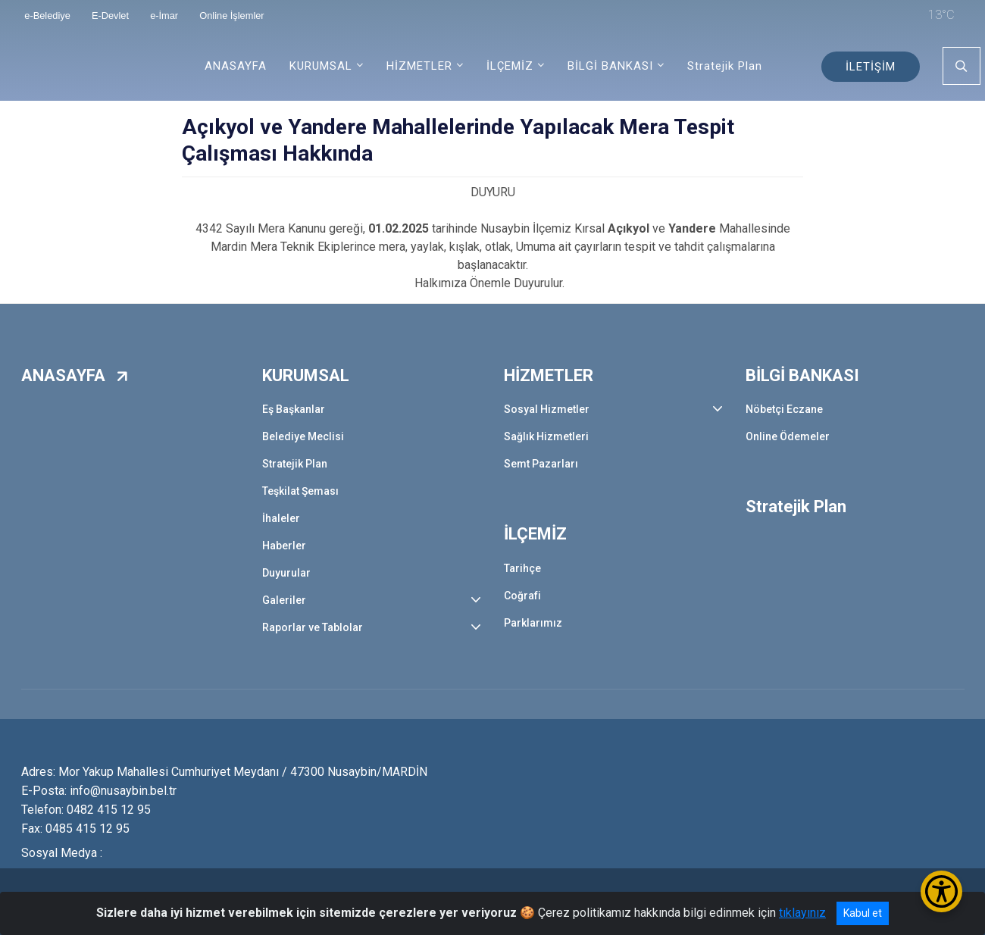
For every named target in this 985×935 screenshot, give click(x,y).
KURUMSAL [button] (320, 66)
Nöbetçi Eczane (784, 409)
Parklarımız (533, 623)
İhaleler (281, 518)
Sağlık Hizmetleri (546, 436)
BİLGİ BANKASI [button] (610, 66)
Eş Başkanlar (293, 409)
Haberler (284, 545)
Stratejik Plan (724, 66)
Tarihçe (522, 568)
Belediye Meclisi (303, 436)
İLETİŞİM (871, 66)
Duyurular (286, 573)
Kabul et (862, 913)
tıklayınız (802, 912)
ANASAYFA (236, 66)
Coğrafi (522, 595)
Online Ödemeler (788, 436)
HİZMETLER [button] (419, 66)
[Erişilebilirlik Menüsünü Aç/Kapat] (941, 891)
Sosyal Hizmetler (546, 409)
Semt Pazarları (541, 464)
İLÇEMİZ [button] (509, 66)
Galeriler (284, 600)
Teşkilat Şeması (300, 491)
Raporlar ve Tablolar (312, 627)
